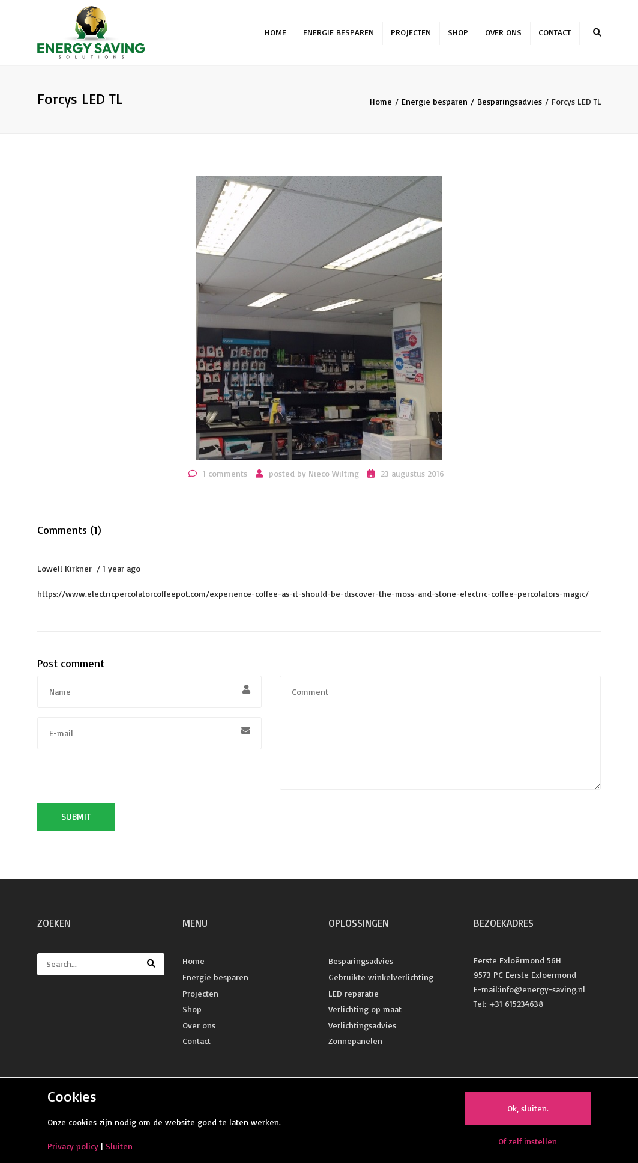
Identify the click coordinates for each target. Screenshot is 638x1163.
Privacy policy (72, 1146)
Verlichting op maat (365, 1011)
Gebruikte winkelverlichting (380, 979)
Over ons (503, 33)
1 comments (225, 474)
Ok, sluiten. (528, 1108)
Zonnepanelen (355, 1042)
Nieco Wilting (333, 474)
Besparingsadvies (509, 103)
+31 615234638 (516, 1005)
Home (275, 33)
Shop (458, 33)
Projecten (411, 33)
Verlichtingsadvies (362, 1026)
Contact (554, 33)
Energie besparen (338, 33)
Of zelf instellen (527, 1141)
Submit (76, 818)
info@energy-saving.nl (542, 991)
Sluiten (119, 1146)
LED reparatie (353, 994)
